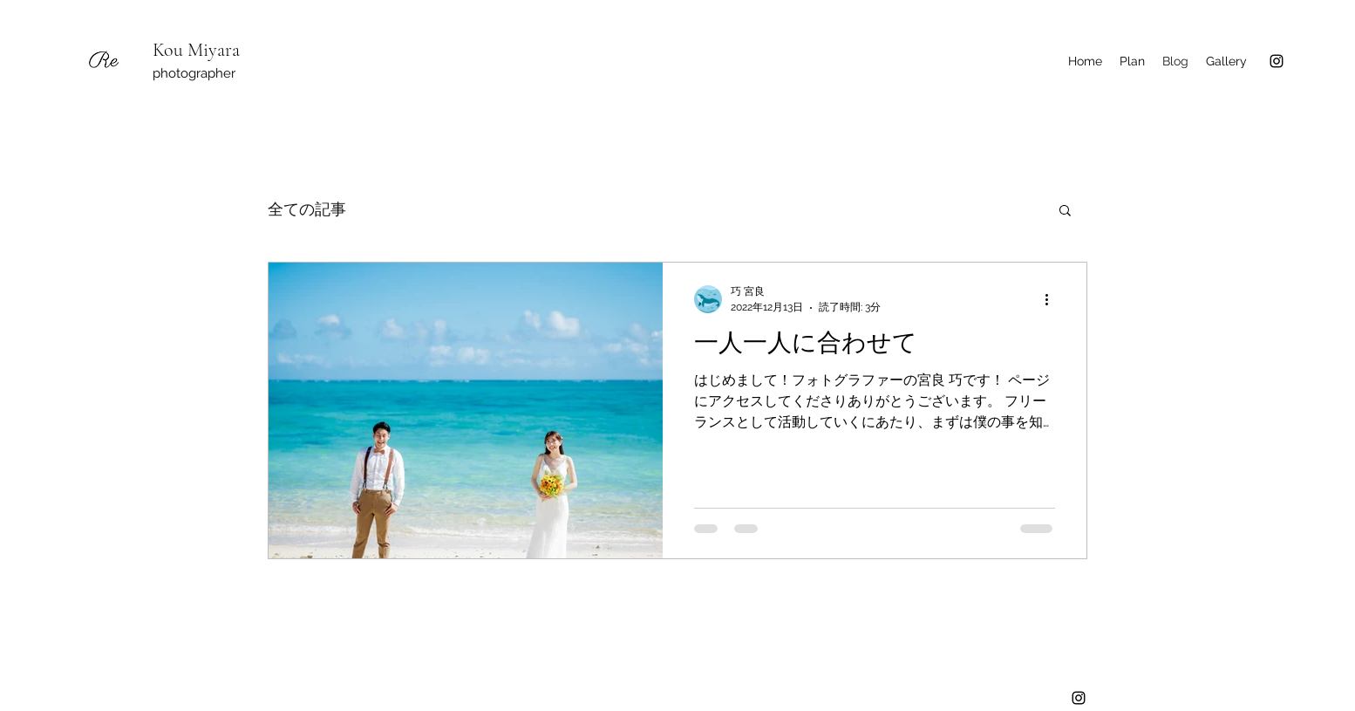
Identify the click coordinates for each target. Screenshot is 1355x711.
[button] (1065, 211)
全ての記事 (307, 209)
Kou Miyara (196, 49)
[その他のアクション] (1052, 299)
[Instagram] (1276, 61)
